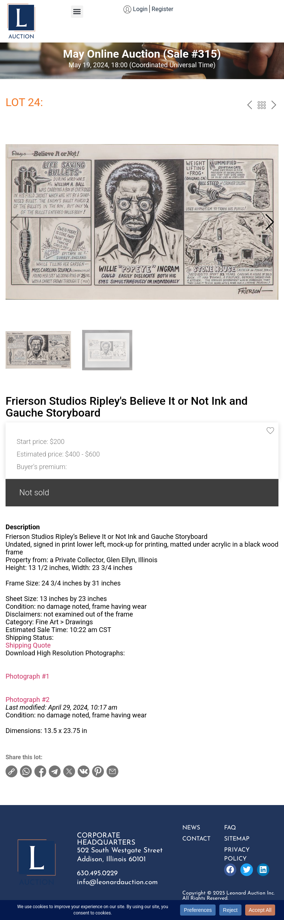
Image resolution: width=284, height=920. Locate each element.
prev (249, 106)
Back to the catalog (261, 106)
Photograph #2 (28, 699)
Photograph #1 (28, 676)
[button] (77, 12)
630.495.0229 (97, 873)
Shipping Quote (28, 645)
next (273, 106)
